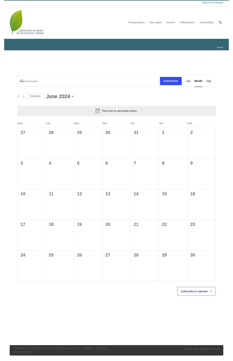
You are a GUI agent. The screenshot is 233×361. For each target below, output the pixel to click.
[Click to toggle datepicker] (60, 96)
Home (220, 47)
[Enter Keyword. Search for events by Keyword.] (89, 81)
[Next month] (23, 96)
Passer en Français (212, 2)
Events (170, 22)
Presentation (136, 22)
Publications (187, 22)
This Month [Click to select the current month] (35, 96)
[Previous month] (18, 96)
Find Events (171, 80)
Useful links (207, 22)
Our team (156, 22)
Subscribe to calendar (194, 291)
